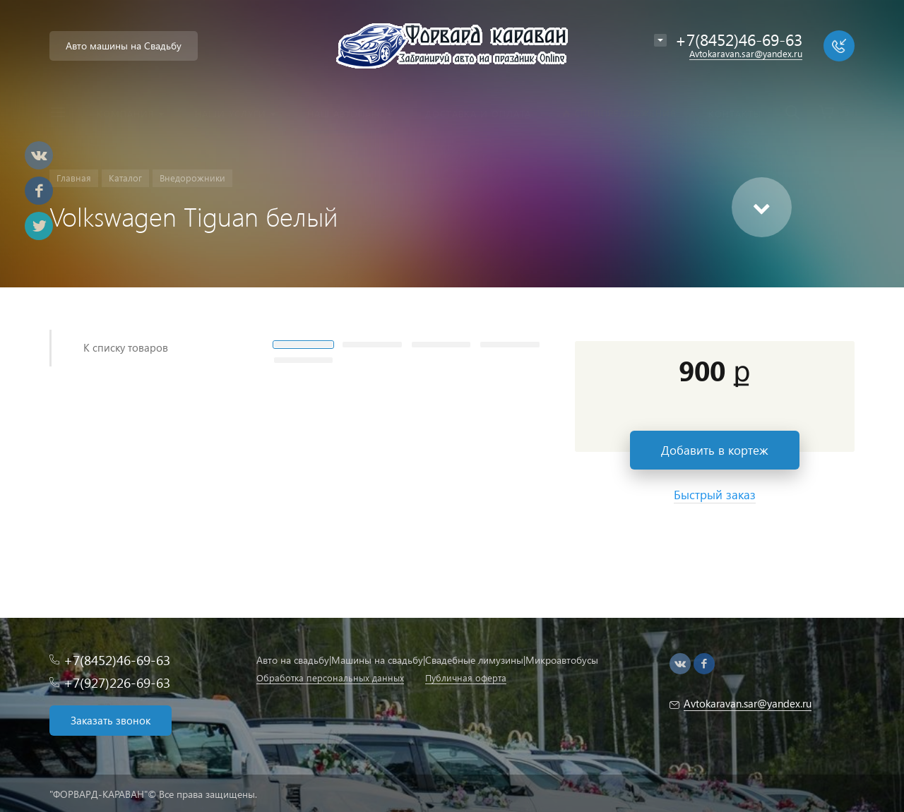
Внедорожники (192, 178)
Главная (73, 178)
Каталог (125, 178)
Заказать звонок (110, 720)
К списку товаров (125, 347)
